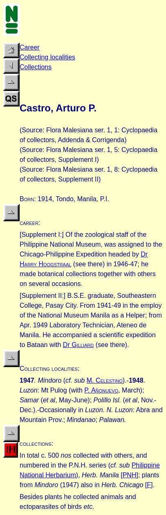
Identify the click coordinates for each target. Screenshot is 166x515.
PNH (130, 475)
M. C (105, 380)
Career (30, 47)
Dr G (78, 344)
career (29, 222)
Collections (36, 67)
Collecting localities (47, 57)
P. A (101, 390)
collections (36, 443)
